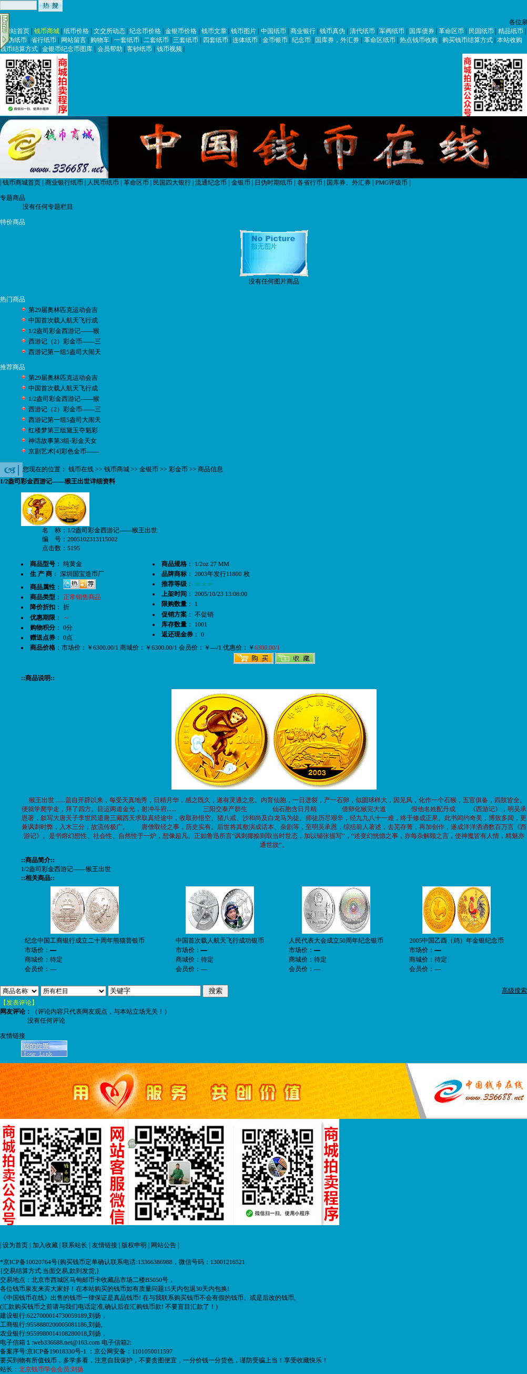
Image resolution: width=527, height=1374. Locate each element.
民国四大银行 (171, 182)
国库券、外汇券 (348, 182)
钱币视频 (169, 49)
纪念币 (301, 40)
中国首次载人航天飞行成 (63, 320)
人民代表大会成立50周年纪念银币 (336, 940)
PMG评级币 (391, 182)
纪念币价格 (145, 31)
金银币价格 (181, 31)
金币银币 (275, 40)
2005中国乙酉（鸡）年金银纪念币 (456, 940)
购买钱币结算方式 (467, 40)
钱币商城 (46, 31)
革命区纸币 (380, 40)
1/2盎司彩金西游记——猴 (63, 331)
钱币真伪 (332, 31)
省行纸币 (43, 40)
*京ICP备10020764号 (28, 1262)
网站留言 (73, 40)
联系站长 (74, 1245)
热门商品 (12, 299)
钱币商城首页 (21, 182)
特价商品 (12, 222)
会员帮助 (110, 49)
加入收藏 (45, 1245)
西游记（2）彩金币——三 (64, 341)
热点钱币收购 (419, 40)
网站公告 (163, 1245)
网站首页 (16, 31)
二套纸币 (156, 40)
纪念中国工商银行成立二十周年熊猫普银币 (85, 940)
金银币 (241, 182)
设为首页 (15, 1245)
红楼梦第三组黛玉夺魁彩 (63, 430)
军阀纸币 (391, 31)
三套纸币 (185, 40)
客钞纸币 (139, 49)
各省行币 (310, 182)
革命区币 (451, 31)
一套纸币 (126, 40)
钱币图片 (243, 31)
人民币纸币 (103, 182)
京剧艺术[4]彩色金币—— (63, 451)
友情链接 (104, 1245)
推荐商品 (12, 367)
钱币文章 (214, 31)
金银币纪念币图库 (67, 49)
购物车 (99, 40)
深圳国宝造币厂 (82, 574)
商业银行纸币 (64, 182)
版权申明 (134, 1245)
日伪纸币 (14, 40)
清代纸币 (362, 31)
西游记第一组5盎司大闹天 (64, 352)
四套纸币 (215, 40)
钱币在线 (81, 469)
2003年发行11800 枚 (222, 574)
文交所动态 (109, 31)
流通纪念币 (211, 182)
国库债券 (421, 31)
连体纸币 (245, 40)
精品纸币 (510, 31)
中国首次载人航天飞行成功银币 (220, 940)
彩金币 (178, 469)
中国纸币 (273, 31)
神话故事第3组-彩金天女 (62, 440)
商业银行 (303, 31)
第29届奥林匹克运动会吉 (63, 310)
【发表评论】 (19, 1002)
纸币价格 (76, 31)
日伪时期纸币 (273, 182)
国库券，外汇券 (337, 40)
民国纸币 (481, 31)
